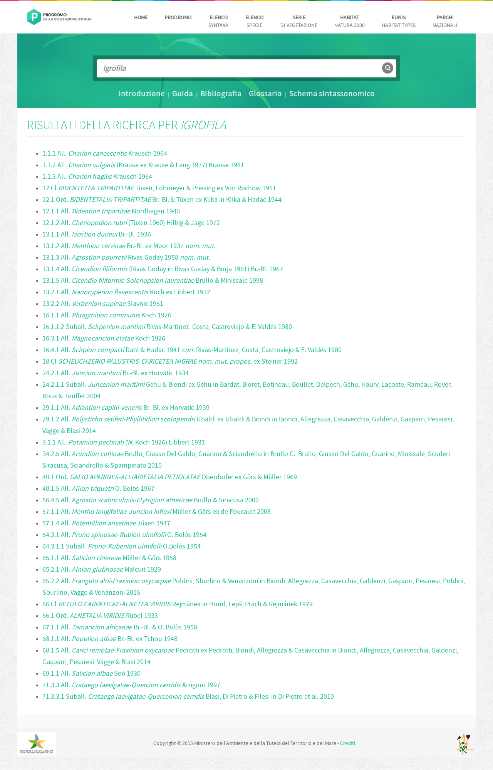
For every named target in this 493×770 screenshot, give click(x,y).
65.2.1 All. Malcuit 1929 (101, 570)
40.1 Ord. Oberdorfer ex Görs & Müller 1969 (169, 477)
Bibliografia (220, 94)
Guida (182, 94)
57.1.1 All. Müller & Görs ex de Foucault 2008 (156, 512)
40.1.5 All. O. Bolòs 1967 (98, 489)
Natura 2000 (349, 22)
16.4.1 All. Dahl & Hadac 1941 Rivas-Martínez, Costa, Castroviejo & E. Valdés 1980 (192, 350)
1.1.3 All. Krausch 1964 (97, 177)
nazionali (445, 22)
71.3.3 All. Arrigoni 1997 (131, 685)
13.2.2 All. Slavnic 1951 (102, 304)
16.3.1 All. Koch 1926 (103, 338)
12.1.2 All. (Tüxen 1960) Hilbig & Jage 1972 (131, 223)
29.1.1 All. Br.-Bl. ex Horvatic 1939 (126, 408)
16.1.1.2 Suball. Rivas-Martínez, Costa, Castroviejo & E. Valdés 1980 (167, 327)
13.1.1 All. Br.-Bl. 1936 (96, 234)
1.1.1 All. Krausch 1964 (104, 154)
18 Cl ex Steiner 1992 (170, 362)
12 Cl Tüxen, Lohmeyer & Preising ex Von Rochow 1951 (159, 188)
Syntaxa (218, 22)
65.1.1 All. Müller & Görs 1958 (109, 558)
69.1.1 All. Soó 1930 (91, 674)
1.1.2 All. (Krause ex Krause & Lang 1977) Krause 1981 (143, 165)
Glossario (265, 94)
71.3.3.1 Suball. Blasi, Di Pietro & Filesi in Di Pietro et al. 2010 (188, 697)
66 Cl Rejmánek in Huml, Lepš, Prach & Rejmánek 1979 (177, 604)
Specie (254, 22)
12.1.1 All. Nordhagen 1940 (111, 211)
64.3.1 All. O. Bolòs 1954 (124, 535)
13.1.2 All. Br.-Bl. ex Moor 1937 (128, 246)
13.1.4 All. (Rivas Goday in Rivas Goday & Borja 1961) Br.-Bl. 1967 (162, 269)
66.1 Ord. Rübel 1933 (100, 616)
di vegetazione (298, 22)
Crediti (347, 744)
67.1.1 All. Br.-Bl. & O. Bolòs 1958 (119, 627)
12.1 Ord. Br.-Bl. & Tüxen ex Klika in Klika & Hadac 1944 (162, 200)
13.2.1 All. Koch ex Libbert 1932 (126, 292)
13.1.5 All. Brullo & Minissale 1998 (152, 281)
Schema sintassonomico (332, 94)
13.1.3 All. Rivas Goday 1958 (126, 258)
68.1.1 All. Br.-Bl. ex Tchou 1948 (110, 639)
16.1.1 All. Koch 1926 (106, 315)
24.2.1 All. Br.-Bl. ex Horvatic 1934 (115, 373)
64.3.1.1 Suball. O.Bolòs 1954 (121, 546)
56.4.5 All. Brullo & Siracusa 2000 (150, 500)
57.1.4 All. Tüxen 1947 (106, 523)
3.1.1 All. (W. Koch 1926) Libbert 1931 (123, 442)
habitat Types (399, 22)
